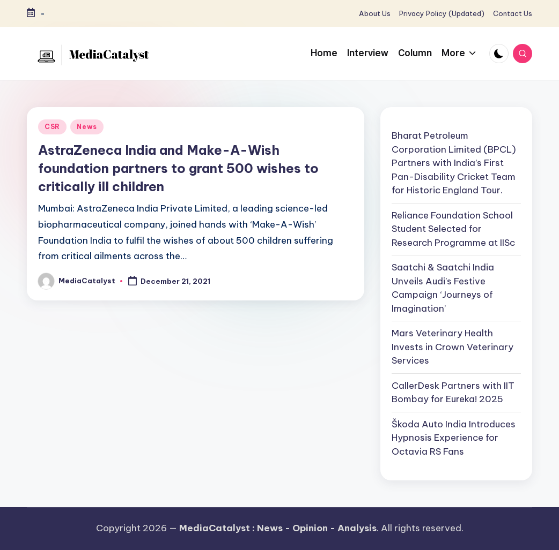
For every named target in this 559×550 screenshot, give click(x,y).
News (87, 127)
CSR (52, 127)
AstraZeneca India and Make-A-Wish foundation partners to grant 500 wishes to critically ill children (178, 168)
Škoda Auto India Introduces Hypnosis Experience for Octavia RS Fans (454, 437)
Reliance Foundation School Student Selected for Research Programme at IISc (453, 228)
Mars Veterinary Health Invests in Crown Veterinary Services (452, 346)
